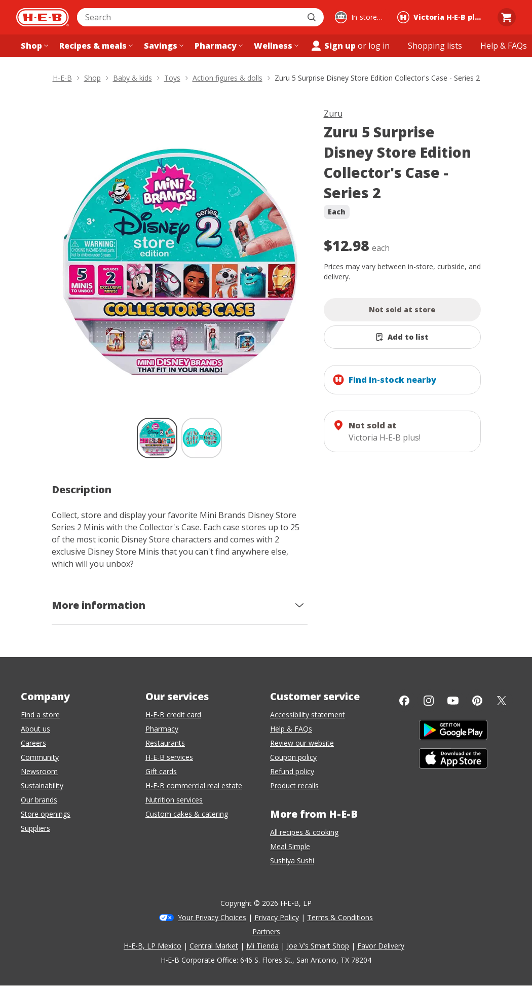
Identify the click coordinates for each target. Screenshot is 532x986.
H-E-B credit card (173, 714)
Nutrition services (174, 800)
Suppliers (35, 828)
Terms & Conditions (340, 917)
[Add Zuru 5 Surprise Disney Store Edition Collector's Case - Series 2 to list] (402, 337)
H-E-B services (169, 757)
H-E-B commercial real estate (193, 785)
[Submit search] (312, 17)
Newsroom (39, 771)
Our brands (39, 800)
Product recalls (294, 785)
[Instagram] (428, 700)
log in (379, 45)
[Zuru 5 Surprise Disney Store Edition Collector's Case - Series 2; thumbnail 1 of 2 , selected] (157, 438)
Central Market (213, 946)
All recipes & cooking (304, 832)
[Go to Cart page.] (507, 17)
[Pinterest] (477, 700)
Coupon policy (293, 757)
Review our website (302, 743)
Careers (33, 743)
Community (40, 757)
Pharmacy (161, 729)
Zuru (333, 113)
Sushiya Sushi (292, 860)
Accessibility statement (307, 714)
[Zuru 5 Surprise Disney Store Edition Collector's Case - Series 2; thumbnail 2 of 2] (201, 438)
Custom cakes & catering (186, 814)
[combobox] (189, 17)
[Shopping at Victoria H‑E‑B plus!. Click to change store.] (441, 17)
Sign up (333, 46)
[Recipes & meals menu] (95, 45)
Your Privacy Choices (212, 917)
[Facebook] (404, 700)
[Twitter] (501, 700)
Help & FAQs (291, 729)
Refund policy (292, 771)
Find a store (40, 714)
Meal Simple (290, 846)
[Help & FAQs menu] (503, 45)
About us (35, 729)
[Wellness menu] (275, 45)
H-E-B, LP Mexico (152, 946)
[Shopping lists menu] (435, 45)
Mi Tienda (262, 946)
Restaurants (165, 743)
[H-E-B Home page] (42, 17)
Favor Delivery (380, 946)
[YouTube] (453, 700)
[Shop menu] (33, 45)
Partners (266, 931)
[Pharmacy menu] (217, 45)
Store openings (45, 814)
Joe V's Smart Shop (318, 946)
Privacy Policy (276, 917)
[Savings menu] (162, 45)
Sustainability (42, 785)
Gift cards (161, 771)
